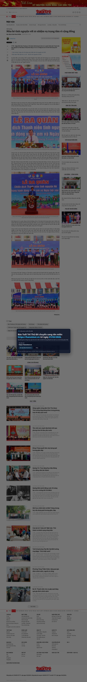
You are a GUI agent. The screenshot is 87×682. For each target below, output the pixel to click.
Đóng (37, 347)
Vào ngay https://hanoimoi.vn (26, 347)
